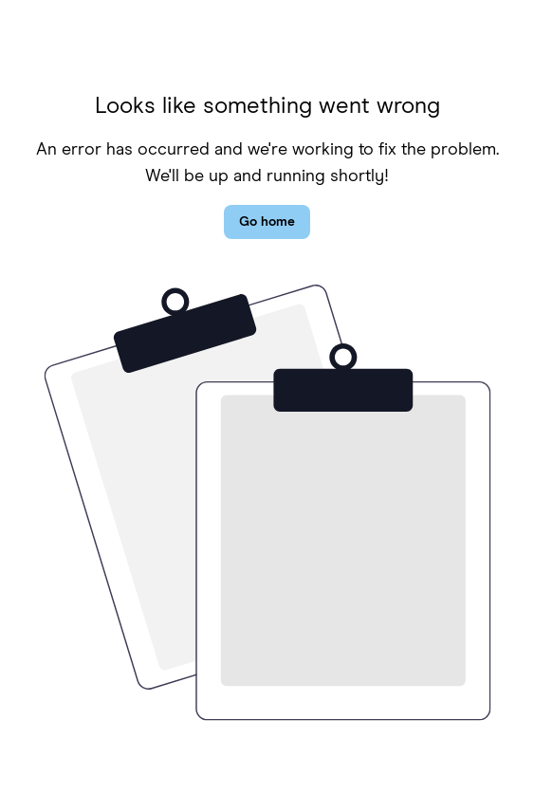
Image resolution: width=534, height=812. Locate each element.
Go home (267, 222)
